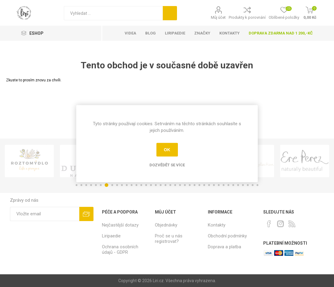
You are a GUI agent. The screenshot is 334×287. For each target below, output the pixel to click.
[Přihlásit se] (44, 214)
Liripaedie (111, 236)
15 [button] (146, 185)
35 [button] (243, 185)
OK (167, 149)
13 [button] (136, 185)
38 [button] (257, 185)
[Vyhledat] (113, 13)
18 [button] (161, 185)
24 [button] (190, 185)
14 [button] (141, 185)
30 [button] (219, 185)
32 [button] (228, 185)
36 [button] (248, 185)
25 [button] (194, 185)
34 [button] (238, 185)
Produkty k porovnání (247, 17)
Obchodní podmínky (227, 236)
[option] (29, 161)
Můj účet (218, 17)
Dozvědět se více (167, 164)
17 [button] (156, 185)
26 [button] (199, 185)
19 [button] (165, 185)
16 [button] (151, 185)
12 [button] (132, 185)
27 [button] (204, 185)
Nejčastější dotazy (120, 225)
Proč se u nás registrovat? (168, 238)
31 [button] (223, 185)
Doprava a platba (224, 246)
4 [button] (91, 185)
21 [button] (175, 185)
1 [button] (76, 185)
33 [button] (233, 185)
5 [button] (96, 185)
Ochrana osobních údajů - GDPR (120, 249)
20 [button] (170, 185)
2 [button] (81, 185)
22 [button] (180, 185)
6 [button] (101, 185)
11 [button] (127, 185)
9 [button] (117, 185)
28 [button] (209, 185)
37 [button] (253, 185)
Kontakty (216, 225)
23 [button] (185, 185)
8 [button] (112, 185)
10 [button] (122, 185)
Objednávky (166, 225)
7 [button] (106, 185)
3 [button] (86, 185)
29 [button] (214, 185)
